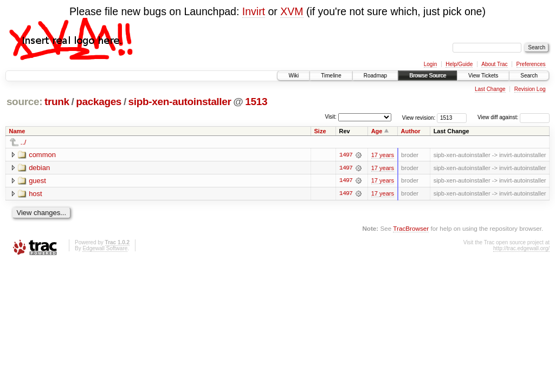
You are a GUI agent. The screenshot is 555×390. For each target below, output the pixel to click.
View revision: (419, 117)
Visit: (331, 117)
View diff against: (513, 117)
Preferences (531, 64)
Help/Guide (459, 64)
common (42, 155)
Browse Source (427, 76)
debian (39, 168)
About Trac (494, 64)
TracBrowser (411, 228)
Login (430, 64)
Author (411, 131)
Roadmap (375, 76)
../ (24, 142)
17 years (382, 155)
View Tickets (483, 76)
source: (24, 101)
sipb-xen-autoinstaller (179, 101)
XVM (291, 11)
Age (377, 131)
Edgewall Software (104, 249)
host (35, 194)
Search (529, 76)
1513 (256, 101)
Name (17, 131)
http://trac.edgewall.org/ (521, 249)
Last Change (490, 89)
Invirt (253, 11)
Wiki (293, 76)
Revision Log (530, 89)
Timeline (331, 76)
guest (37, 181)
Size (320, 131)
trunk (56, 101)
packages (98, 101)
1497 (345, 155)
